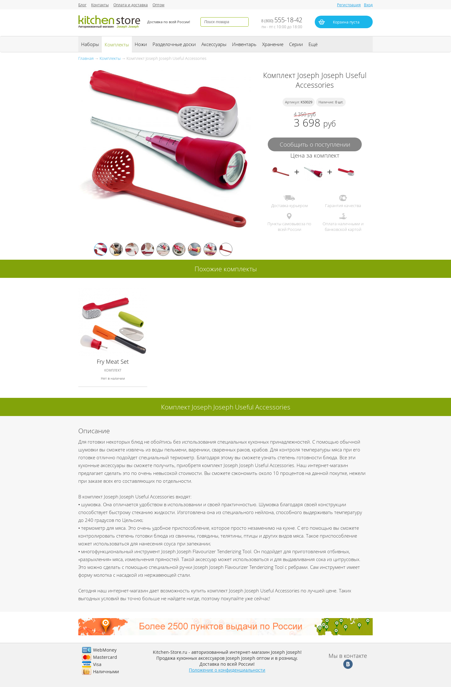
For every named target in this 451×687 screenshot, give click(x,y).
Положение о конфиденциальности (227, 670)
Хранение (272, 44)
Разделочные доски (174, 44)
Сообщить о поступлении (315, 144)
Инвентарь (244, 44)
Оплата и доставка (130, 4)
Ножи (141, 44)
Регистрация (349, 4)
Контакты (100, 4)
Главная (86, 58)
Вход (368, 4)
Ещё (313, 44)
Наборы (90, 44)
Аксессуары (213, 44)
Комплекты (117, 44)
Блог (82, 4)
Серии (296, 44)
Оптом (158, 4)
